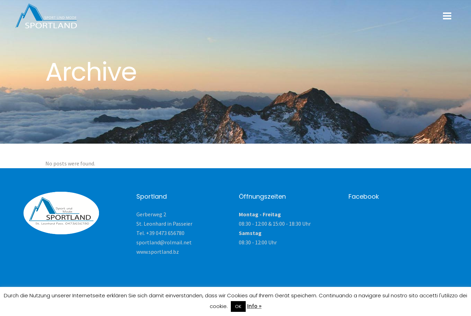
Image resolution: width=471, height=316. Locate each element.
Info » (254, 306)
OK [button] (238, 306)
